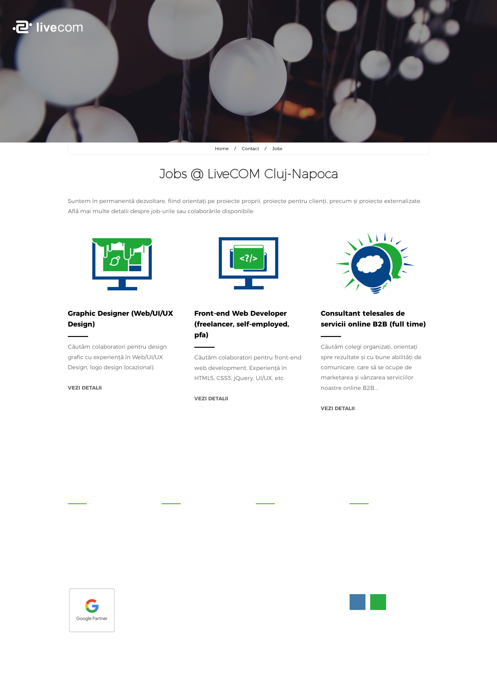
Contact (250, 148)
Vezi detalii (85, 387)
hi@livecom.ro (386, 568)
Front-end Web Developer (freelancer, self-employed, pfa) (241, 324)
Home (222, 148)
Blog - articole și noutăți (281, 546)
